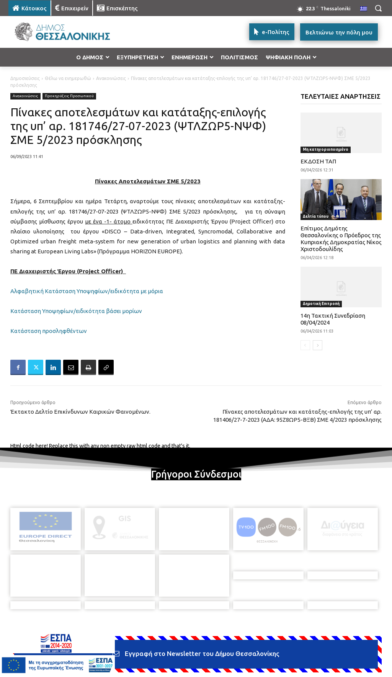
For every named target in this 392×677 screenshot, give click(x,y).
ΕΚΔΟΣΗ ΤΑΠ (318, 161)
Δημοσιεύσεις (25, 78)
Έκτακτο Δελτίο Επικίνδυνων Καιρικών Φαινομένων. (80, 411)
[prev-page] (305, 345)
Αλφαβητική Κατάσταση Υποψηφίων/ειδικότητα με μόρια (86, 291)
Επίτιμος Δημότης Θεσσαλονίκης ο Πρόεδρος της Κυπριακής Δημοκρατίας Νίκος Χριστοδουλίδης (341, 238)
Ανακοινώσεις (111, 78)
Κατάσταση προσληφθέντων (48, 331)
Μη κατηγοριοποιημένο (325, 149)
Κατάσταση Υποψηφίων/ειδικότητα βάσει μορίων (76, 311)
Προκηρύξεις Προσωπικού (69, 96)
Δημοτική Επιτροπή (321, 304)
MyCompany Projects (359, 652)
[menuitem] (363, 9)
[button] (378, 8)
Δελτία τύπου (315, 216)
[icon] (249, 636)
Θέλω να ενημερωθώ (68, 78)
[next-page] (317, 345)
